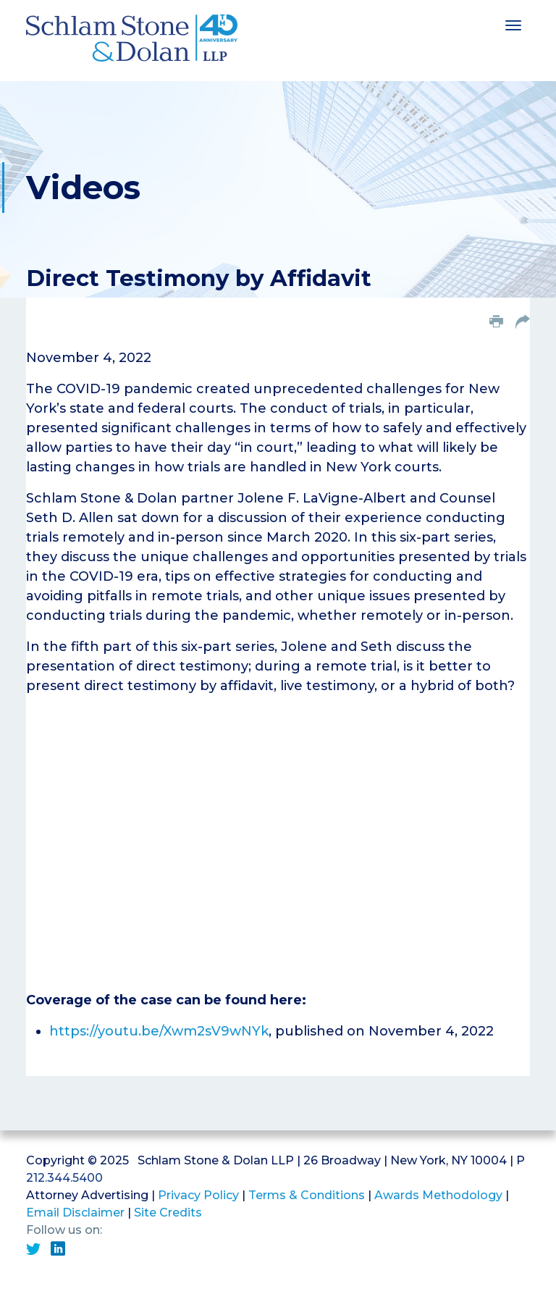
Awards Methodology (438, 1195)
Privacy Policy (198, 1195)
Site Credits (168, 1212)
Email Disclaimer (75, 1212)
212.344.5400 (64, 1178)
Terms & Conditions (306, 1195)
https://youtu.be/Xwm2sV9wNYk (159, 1031)
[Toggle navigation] (513, 23)
